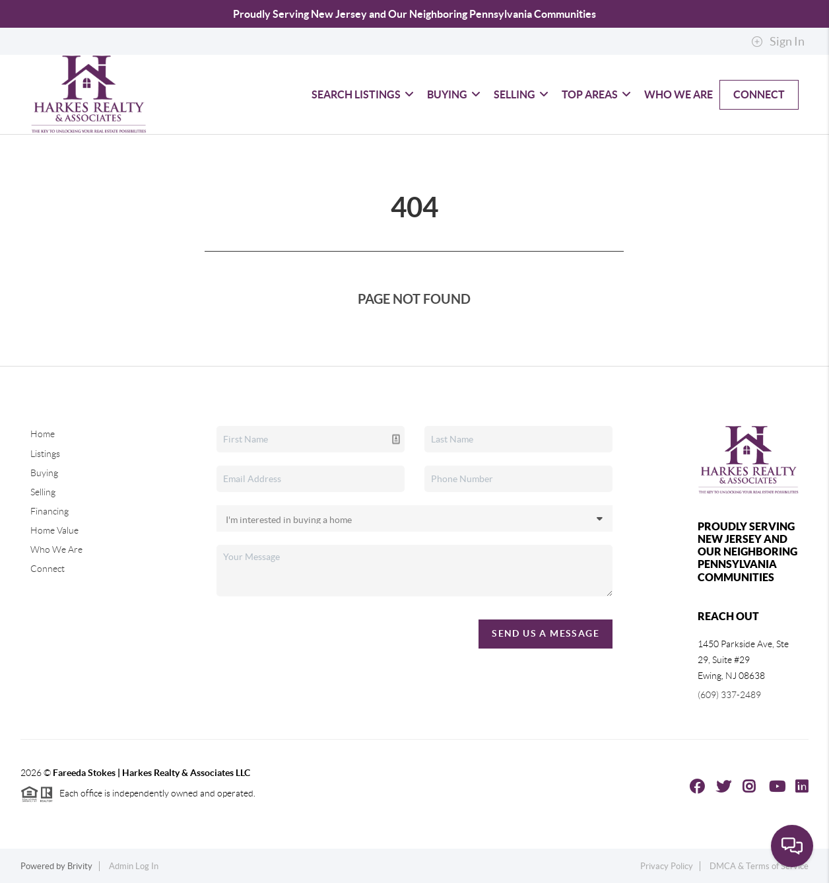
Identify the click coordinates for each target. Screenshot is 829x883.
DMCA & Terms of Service (759, 866)
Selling (521, 94)
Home (42, 434)
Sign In (778, 41)
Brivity (79, 866)
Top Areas (596, 94)
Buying (454, 94)
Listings (45, 453)
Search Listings (363, 94)
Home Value (54, 530)
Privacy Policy (666, 866)
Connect (759, 94)
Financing (49, 511)
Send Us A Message (545, 633)
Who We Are (678, 94)
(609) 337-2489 (729, 694)
